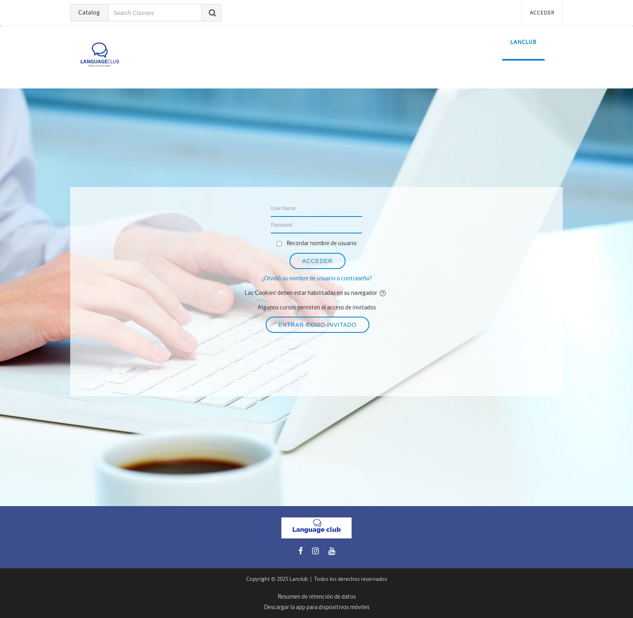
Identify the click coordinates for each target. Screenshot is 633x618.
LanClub (523, 42)
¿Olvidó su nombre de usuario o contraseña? (317, 278)
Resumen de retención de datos (317, 596)
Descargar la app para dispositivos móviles (316, 607)
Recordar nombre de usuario (321, 243)
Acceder (542, 13)
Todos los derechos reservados (350, 579)
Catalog (89, 12)
